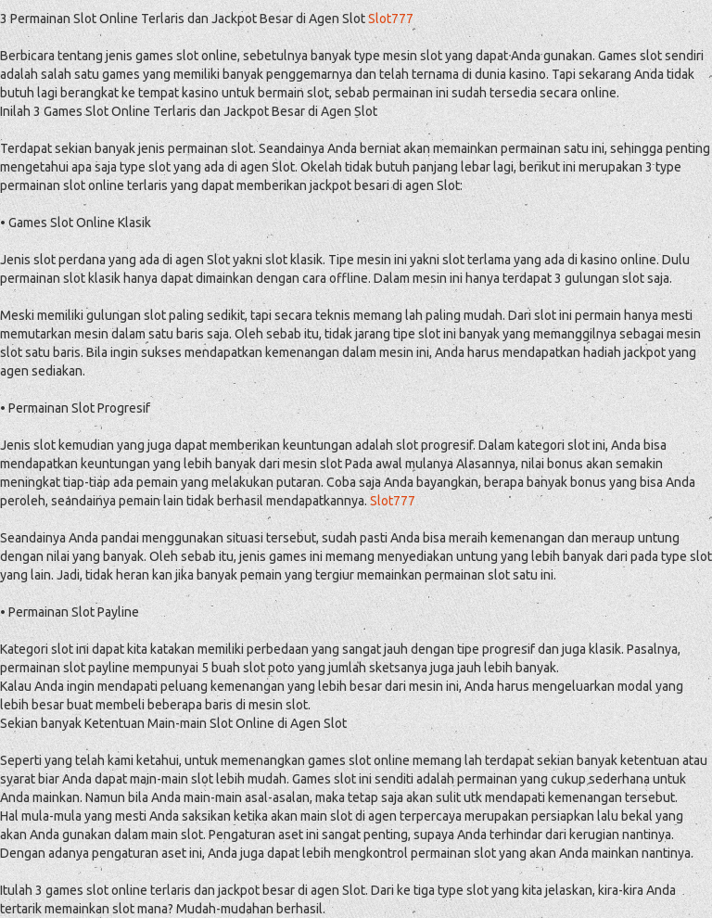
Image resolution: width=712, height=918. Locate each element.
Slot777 (390, 18)
